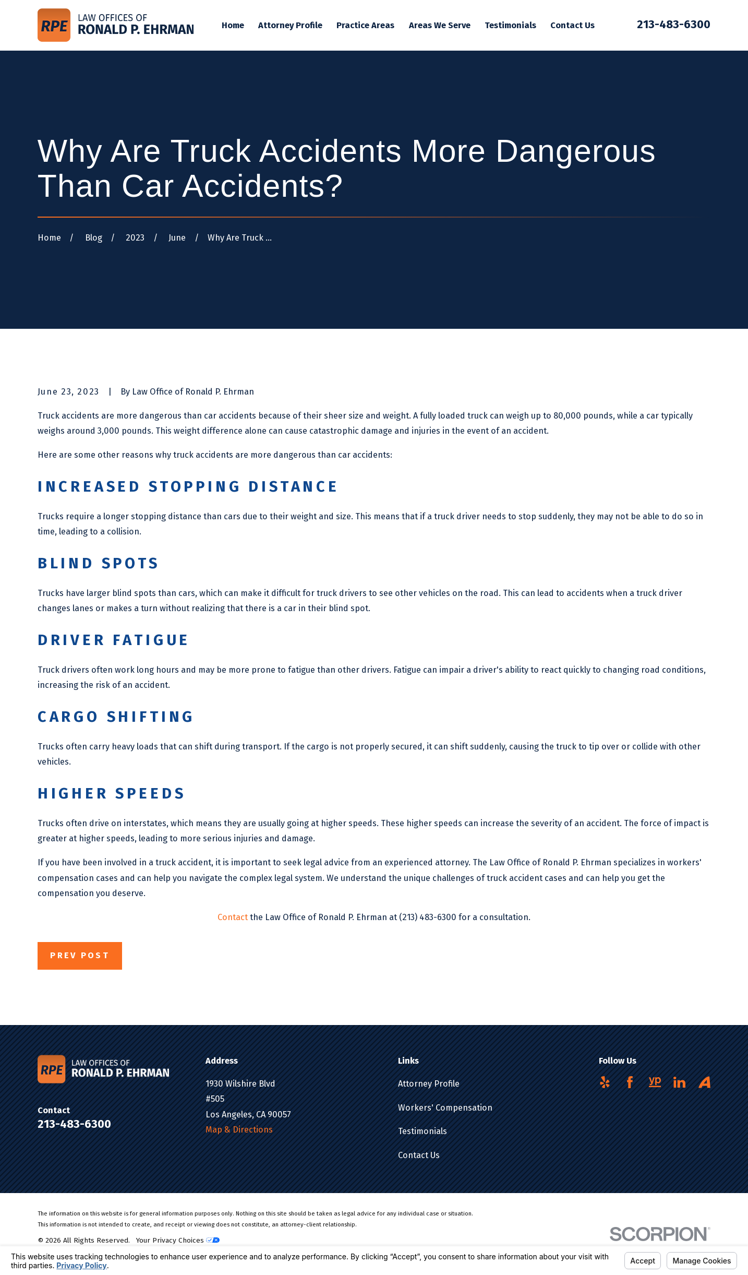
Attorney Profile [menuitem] (290, 25)
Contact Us (419, 1155)
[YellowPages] (655, 1082)
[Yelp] (605, 1082)
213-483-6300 (673, 24)
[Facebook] (630, 1082)
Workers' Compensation (445, 1108)
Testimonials (422, 1131)
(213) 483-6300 (427, 917)
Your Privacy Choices (178, 1240)
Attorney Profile (429, 1084)
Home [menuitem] (233, 25)
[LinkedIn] (679, 1082)
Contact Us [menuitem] (572, 25)
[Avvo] (704, 1082)
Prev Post (80, 955)
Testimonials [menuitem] (510, 25)
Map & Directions (239, 1130)
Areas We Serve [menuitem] (439, 25)
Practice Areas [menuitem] (365, 25)
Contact (233, 917)
